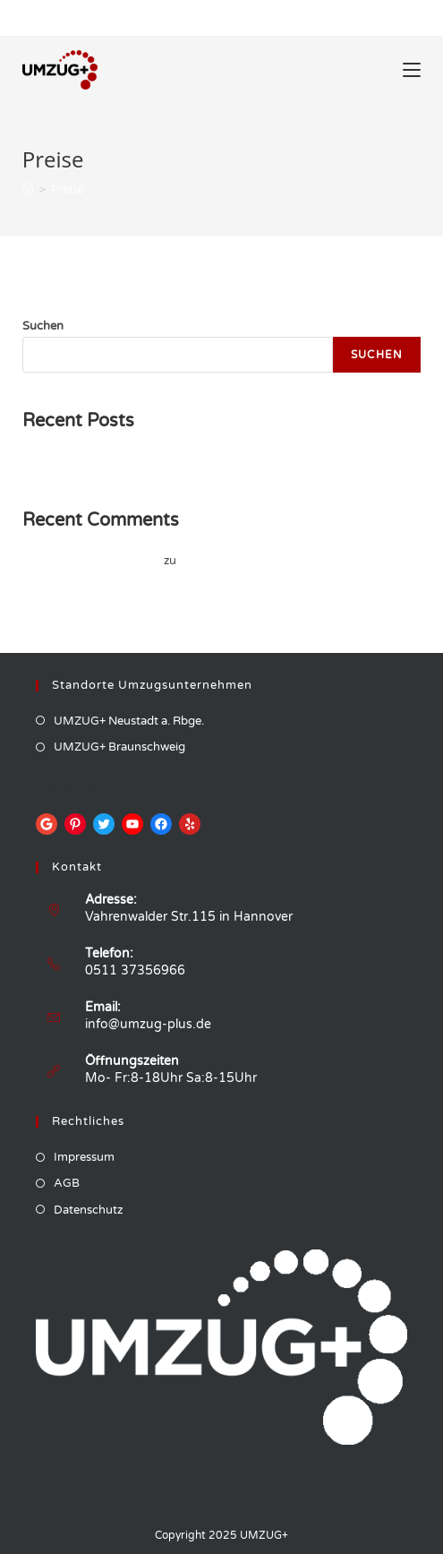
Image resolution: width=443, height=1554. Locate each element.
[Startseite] (28, 189)
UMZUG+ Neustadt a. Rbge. (129, 721)
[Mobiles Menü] (412, 70)
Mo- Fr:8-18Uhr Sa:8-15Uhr (171, 1078)
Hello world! (54, 461)
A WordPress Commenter (91, 561)
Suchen (43, 326)
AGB (67, 1183)
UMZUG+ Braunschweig (119, 747)
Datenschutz (88, 1210)
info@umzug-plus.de (148, 1024)
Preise (67, 189)
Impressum (84, 1157)
